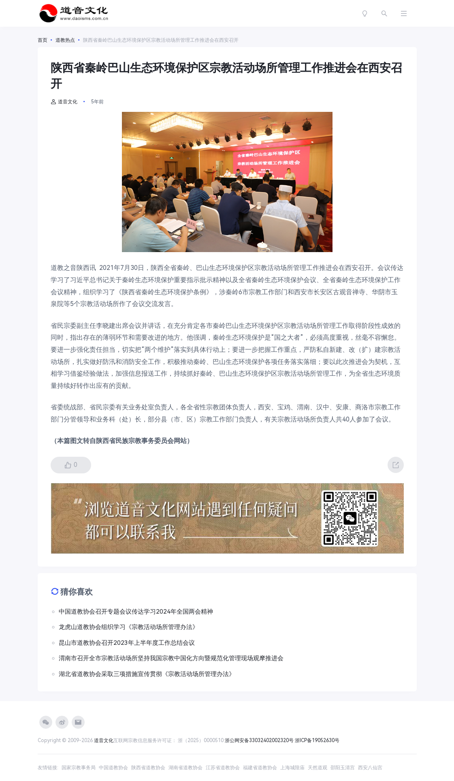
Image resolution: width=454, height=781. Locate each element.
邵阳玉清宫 (342, 767)
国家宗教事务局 (79, 767)
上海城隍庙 (292, 767)
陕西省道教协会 (148, 767)
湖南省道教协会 (185, 767)
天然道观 (317, 767)
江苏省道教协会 (223, 767)
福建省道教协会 (260, 767)
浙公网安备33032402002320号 (259, 740)
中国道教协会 (113, 767)
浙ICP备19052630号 (317, 740)
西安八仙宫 (370, 767)
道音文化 (64, 102)
